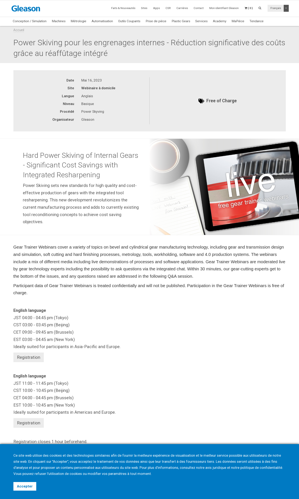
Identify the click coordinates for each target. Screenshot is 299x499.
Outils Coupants (129, 21)
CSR (168, 8)
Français (276, 8)
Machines (59, 21)
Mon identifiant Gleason (224, 8)
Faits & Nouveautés (123, 8)
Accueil (18, 30)
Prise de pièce (156, 21)
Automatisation (102, 21)
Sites (144, 8)
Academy (219, 21)
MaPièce (238, 21)
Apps (156, 8)
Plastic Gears (181, 21)
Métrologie (78, 21)
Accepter (25, 486)
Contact (199, 8)
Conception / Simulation (30, 21)
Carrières (182, 8)
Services (201, 21)
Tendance (257, 21)
